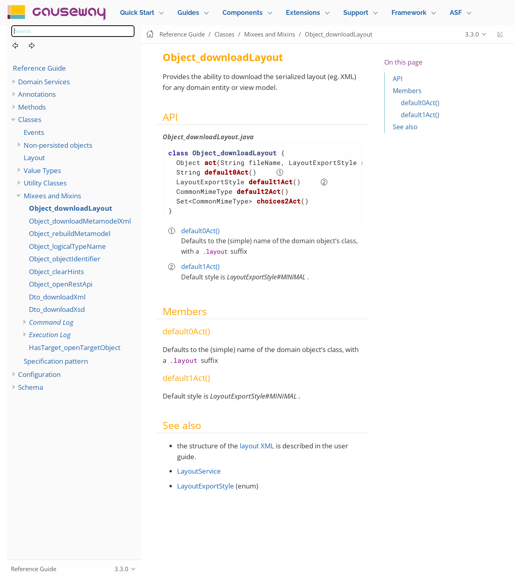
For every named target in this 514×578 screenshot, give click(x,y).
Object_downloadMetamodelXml (80, 221)
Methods (32, 107)
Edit (500, 34)
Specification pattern (56, 361)
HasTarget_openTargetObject (74, 347)
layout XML (257, 445)
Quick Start (137, 12)
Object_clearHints (56, 271)
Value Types (42, 170)
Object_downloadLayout (70, 208)
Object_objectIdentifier (64, 258)
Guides (188, 12)
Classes (29, 119)
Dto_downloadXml (57, 296)
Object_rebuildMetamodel (69, 233)
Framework (409, 12)
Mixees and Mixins (52, 195)
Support (355, 12)
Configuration (39, 374)
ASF (456, 12)
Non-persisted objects (58, 145)
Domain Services (44, 81)
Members (407, 90)
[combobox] (73, 31)
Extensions (303, 12)
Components (242, 12)
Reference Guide (39, 68)
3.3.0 (472, 34)
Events (34, 132)
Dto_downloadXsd (57, 309)
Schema (30, 387)
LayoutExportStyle (205, 485)
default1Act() (200, 266)
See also (405, 126)
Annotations (37, 94)
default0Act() (200, 230)
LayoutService (199, 471)
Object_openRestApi (60, 284)
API (397, 78)
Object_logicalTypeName (67, 246)
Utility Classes (45, 182)
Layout (34, 157)
